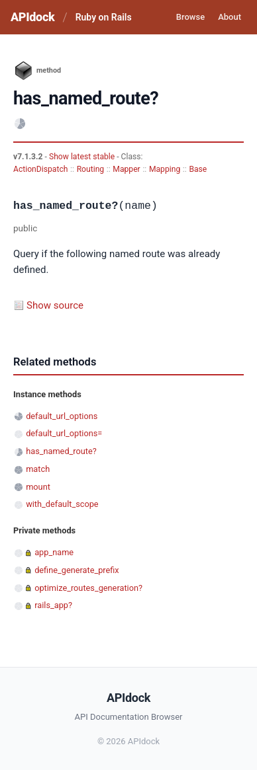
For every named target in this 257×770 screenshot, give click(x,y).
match (38, 469)
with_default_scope (62, 504)
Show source (54, 305)
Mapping (164, 169)
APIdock (32, 17)
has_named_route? (61, 451)
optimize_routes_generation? (88, 588)
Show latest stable (83, 156)
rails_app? (53, 605)
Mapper (126, 169)
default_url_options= (64, 433)
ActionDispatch (40, 169)
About (229, 17)
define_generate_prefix (76, 570)
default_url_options (61, 416)
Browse (190, 17)
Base (198, 169)
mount (38, 487)
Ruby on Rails (104, 17)
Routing (91, 169)
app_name (54, 552)
